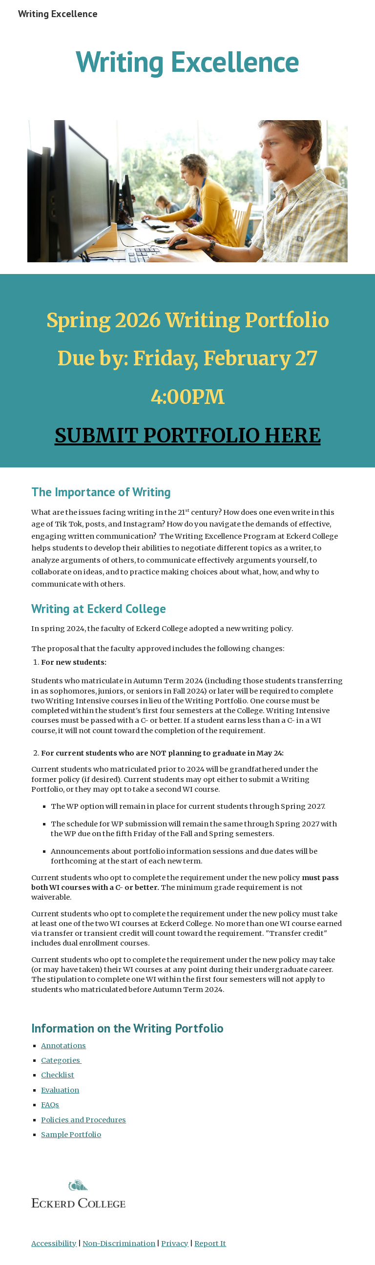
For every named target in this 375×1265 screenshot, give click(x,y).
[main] (187, 61)
